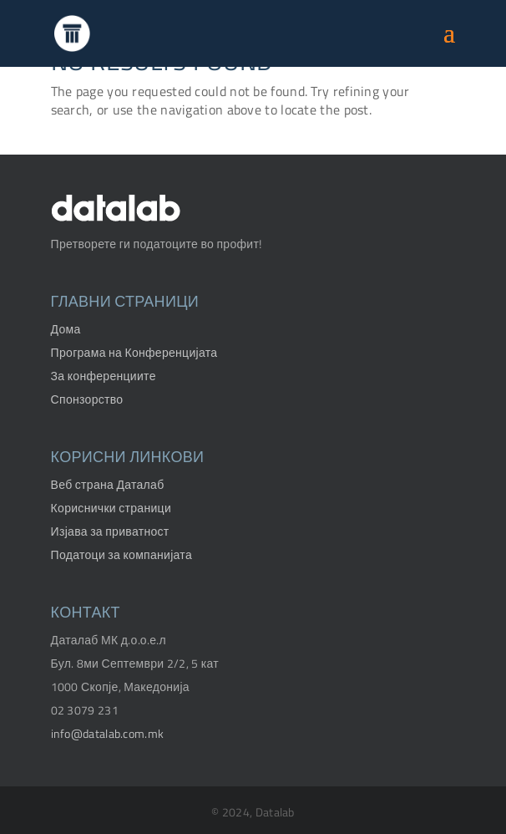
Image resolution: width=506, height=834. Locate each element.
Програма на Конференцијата (134, 352)
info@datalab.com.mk (107, 733)
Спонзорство (87, 399)
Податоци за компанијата (121, 554)
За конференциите (103, 375)
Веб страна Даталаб (107, 484)
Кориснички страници (111, 507)
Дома (66, 329)
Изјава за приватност (110, 531)
